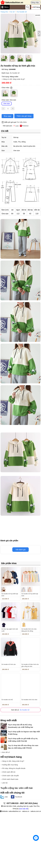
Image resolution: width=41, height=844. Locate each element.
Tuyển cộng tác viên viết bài (17, 788)
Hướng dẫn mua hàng (10, 765)
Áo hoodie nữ (22, 12)
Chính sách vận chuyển (10, 775)
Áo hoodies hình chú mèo (29, 699)
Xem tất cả (5, 752)
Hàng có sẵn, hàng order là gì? (14, 79)
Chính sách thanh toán (10, 779)
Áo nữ (12, 12)
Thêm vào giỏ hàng (23, 116)
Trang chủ (4, 12)
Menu (6, 7)
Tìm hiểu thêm (21, 122)
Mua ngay (7, 116)
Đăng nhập (35, 2)
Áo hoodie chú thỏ (7, 699)
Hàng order (14, 76)
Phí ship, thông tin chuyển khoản (13, 768)
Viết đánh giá (20, 550)
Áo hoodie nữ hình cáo (8, 664)
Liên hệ (4, 783)
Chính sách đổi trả (8, 772)
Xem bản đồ (23, 809)
